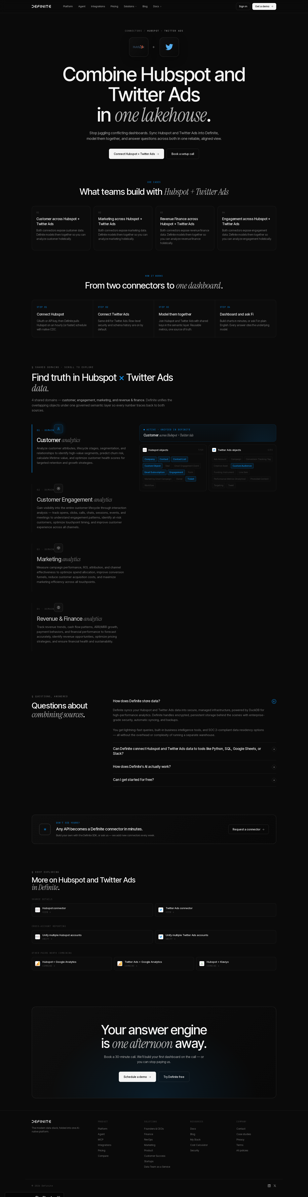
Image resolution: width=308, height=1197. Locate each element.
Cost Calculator (199, 1144)
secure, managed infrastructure (208, 710)
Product (148, 1150)
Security (194, 1150)
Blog (145, 6)
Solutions (130, 6)
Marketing (149, 1144)
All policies (242, 1150)
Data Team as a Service (157, 1166)
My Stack (195, 1139)
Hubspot (153, 30)
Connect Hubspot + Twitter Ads (136, 154)
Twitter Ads (173, 30)
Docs (157, 6)
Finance (148, 1134)
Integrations (98, 6)
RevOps (148, 1139)
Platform (68, 6)
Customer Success (154, 1155)
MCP (100, 1139)
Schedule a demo (137, 1077)
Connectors (133, 30)
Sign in (243, 6)
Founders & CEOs (154, 1128)
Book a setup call (182, 154)
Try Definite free (173, 1076)
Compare (103, 1155)
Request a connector (249, 829)
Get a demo (264, 6)
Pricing (114, 6)
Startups (148, 1161)
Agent (81, 6)
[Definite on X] (274, 1185)
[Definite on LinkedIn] (269, 1185)
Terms (239, 1144)
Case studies (243, 1134)
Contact (240, 1128)
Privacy (240, 1139)
